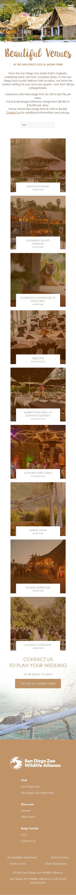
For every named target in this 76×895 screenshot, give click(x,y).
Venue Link (38, 165)
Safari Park (38, 189)
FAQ (24, 834)
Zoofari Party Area (38, 472)
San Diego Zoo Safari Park (37, 792)
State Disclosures (55, 863)
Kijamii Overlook (38, 587)
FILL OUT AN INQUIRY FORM (38, 683)
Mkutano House (38, 186)
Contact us (13, 112)
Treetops (38, 358)
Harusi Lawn (38, 530)
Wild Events (10, 5)
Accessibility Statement (22, 857)
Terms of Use (18, 863)
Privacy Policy (60, 857)
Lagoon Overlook (38, 644)
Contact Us (28, 840)
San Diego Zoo (38, 361)
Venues (25, 810)
